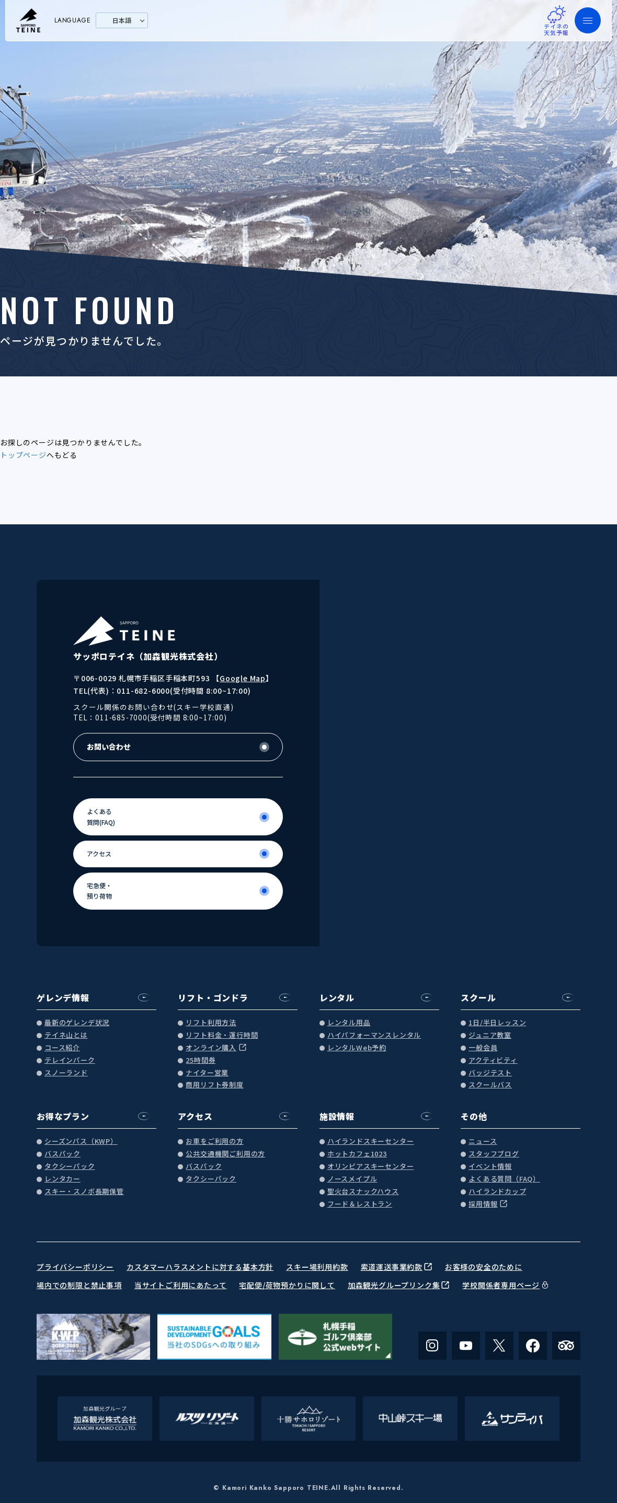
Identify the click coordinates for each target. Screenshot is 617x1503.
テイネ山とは (66, 1035)
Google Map (243, 678)
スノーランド (66, 1073)
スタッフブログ (494, 1154)
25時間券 (200, 1060)
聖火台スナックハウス (363, 1191)
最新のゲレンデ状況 (76, 1022)
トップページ (23, 455)
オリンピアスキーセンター (370, 1166)
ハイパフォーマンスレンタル (374, 1035)
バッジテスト (490, 1073)
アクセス (195, 1116)
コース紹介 (62, 1047)
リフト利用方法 (211, 1022)
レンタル (337, 997)
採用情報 (483, 1204)
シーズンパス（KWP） (81, 1141)
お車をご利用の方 (214, 1141)
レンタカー (62, 1179)
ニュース (483, 1141)
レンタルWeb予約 (356, 1047)
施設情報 (337, 1116)
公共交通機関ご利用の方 (225, 1154)
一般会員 (483, 1047)
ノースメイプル (352, 1179)
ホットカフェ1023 (357, 1154)
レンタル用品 (349, 1022)
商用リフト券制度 (214, 1085)
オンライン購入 (211, 1047)
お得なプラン (63, 1116)
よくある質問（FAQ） (504, 1179)
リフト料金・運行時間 (222, 1035)
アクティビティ (493, 1060)
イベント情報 (490, 1166)
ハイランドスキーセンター (370, 1141)
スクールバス (490, 1085)
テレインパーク (69, 1060)
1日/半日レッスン (497, 1022)
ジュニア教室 (490, 1035)
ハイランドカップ (497, 1191)
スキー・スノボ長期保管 (84, 1191)
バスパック (62, 1154)
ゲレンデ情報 (63, 997)
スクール (478, 997)
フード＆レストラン (359, 1204)
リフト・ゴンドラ (213, 997)
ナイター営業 (207, 1073)
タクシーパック (69, 1166)
